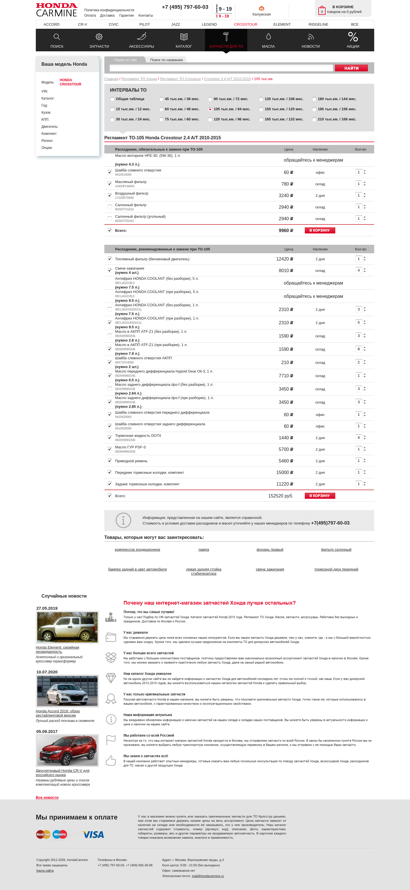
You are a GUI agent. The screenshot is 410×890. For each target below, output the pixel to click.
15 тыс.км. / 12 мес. (133, 109)
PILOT (144, 24)
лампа (203, 549)
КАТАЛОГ (184, 46)
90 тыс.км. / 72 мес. (231, 99)
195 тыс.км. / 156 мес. (337, 109)
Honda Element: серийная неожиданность (57, 649)
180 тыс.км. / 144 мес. (337, 99)
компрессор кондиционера (137, 549)
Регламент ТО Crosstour (180, 79)
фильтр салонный (336, 549)
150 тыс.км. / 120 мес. (284, 109)
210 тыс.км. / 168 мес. (337, 119)
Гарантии (126, 15)
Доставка (107, 15)
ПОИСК (56, 46)
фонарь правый (270, 549)
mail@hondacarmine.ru (208, 876)
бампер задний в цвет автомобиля (137, 569)
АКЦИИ (353, 46)
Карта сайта (45, 870)
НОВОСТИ (311, 46)
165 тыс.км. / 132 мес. (284, 119)
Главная (111, 79)
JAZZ (175, 24)
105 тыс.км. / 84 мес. (232, 109)
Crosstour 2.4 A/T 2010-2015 (227, 79)
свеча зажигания (270, 569)
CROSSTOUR (245, 24)
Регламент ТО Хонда (139, 79)
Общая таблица (130, 99)
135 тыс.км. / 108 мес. (284, 99)
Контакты (145, 15)
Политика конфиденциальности (109, 10)
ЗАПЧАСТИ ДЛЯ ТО (226, 47)
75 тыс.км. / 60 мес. (182, 119)
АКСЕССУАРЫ (141, 46)
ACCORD (51, 24)
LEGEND (209, 24)
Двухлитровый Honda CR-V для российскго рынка (62, 772)
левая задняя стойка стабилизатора (203, 571)
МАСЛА (268, 46)
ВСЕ (354, 24)
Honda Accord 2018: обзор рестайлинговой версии (58, 713)
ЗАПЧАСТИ (99, 46)
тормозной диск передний (336, 569)
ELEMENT (282, 24)
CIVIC (114, 24)
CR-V (82, 24)
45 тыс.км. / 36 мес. (182, 99)
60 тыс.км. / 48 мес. (182, 109)
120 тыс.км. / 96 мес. (232, 119)
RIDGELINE (318, 24)
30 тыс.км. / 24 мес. (133, 119)
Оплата (90, 15)
